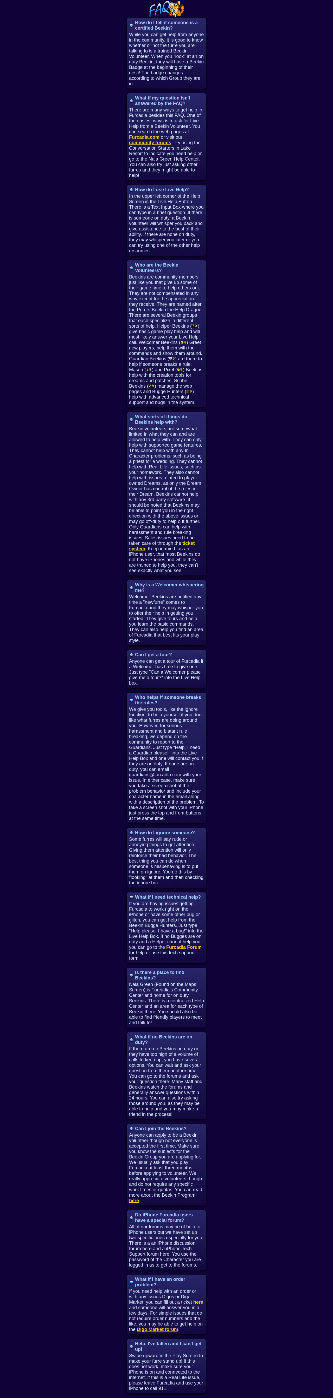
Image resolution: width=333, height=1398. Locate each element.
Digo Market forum (157, 1329)
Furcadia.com (144, 137)
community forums (150, 142)
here (134, 1200)
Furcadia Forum (184, 947)
